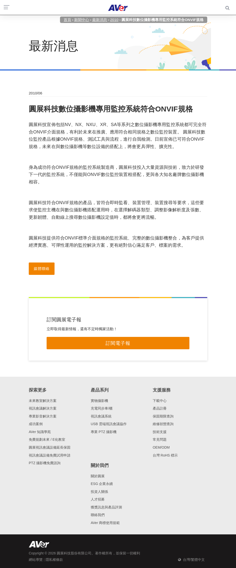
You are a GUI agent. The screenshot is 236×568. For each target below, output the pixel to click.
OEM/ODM (161, 447)
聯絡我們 (98, 515)
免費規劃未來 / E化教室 (47, 439)
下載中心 (160, 401)
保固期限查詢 (163, 416)
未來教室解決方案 (43, 401)
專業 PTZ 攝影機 (104, 432)
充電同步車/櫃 (102, 408)
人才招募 (98, 499)
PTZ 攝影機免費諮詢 (44, 463)
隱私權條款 (54, 560)
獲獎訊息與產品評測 (106, 507)
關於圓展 (98, 476)
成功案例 (36, 424)
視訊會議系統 (101, 416)
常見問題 (160, 439)
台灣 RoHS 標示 (165, 455)
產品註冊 (160, 408)
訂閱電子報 (118, 343)
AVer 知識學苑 (40, 432)
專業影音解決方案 (43, 416)
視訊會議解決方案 (43, 408)
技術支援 (160, 432)
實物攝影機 (99, 401)
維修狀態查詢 (163, 424)
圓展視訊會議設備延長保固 (49, 447)
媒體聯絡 (42, 268)
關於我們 (100, 465)
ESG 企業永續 (102, 484)
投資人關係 (99, 492)
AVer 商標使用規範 (105, 523)
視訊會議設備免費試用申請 (49, 455)
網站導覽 (36, 560)
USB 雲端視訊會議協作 (109, 424)
